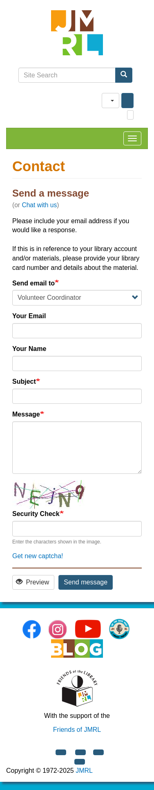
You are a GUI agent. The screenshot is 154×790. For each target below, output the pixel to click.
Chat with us (39, 204)
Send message (85, 582)
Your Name (29, 348)
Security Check (36, 513)
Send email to (33, 283)
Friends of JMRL (77, 729)
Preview (32, 582)
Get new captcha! (37, 555)
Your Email (29, 315)
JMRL (84, 770)
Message (26, 414)
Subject (24, 381)
